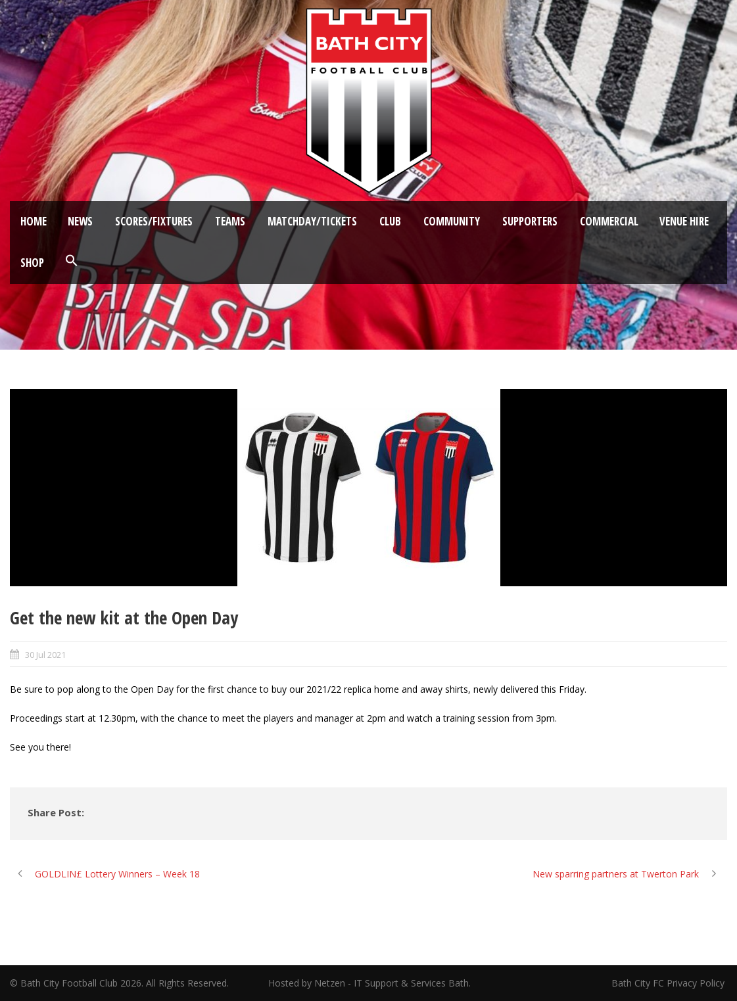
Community (451, 221)
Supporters (530, 221)
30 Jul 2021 (45, 655)
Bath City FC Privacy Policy (669, 983)
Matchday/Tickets (312, 221)
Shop (32, 262)
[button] (72, 261)
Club (390, 221)
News (80, 221)
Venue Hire (684, 221)
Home (33, 221)
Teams (230, 221)
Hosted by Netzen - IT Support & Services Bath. (369, 983)
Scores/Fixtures (154, 221)
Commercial (609, 221)
